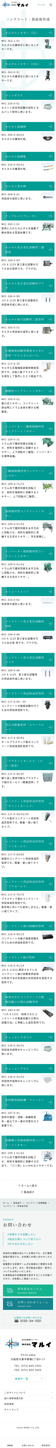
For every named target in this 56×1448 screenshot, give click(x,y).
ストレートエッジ (17, 591)
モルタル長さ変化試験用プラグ (24, 285)
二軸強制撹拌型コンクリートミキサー (24, 473)
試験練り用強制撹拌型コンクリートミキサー (24, 1142)
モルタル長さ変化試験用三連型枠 (24, 249)
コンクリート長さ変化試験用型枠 (24, 623)
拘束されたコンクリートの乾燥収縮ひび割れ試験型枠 (24, 999)
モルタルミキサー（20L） (23, 64)
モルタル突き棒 (15, 186)
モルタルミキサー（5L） (22, 33)
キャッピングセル (17, 1068)
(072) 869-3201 (31, 1365)
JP (38, 5)
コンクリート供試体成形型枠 (24, 693)
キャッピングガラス (18, 1037)
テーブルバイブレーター (21, 216)
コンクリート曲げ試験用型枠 (24, 926)
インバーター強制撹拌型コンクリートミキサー (24, 553)
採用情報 (9, 1403)
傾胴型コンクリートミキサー (24, 391)
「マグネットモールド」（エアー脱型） (24, 763)
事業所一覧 (21, 1378)
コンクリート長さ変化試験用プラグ (24, 659)
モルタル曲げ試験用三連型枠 (24, 319)
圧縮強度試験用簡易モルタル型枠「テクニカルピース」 (24, 353)
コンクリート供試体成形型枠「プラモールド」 (24, 884)
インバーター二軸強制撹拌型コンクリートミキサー (24, 428)
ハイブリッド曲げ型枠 (20, 957)
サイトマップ (11, 1409)
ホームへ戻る (29, 1185)
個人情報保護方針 (13, 1398)
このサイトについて (15, 1392)
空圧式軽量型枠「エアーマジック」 (24, 727)
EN (43, 5)
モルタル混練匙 (15, 156)
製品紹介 (29, 1192)
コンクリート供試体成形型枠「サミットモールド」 (24, 803)
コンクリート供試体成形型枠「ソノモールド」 (24, 843)
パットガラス (14, 95)
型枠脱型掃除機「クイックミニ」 (24, 1102)
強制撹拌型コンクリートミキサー (24, 513)
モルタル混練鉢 (15, 126)
